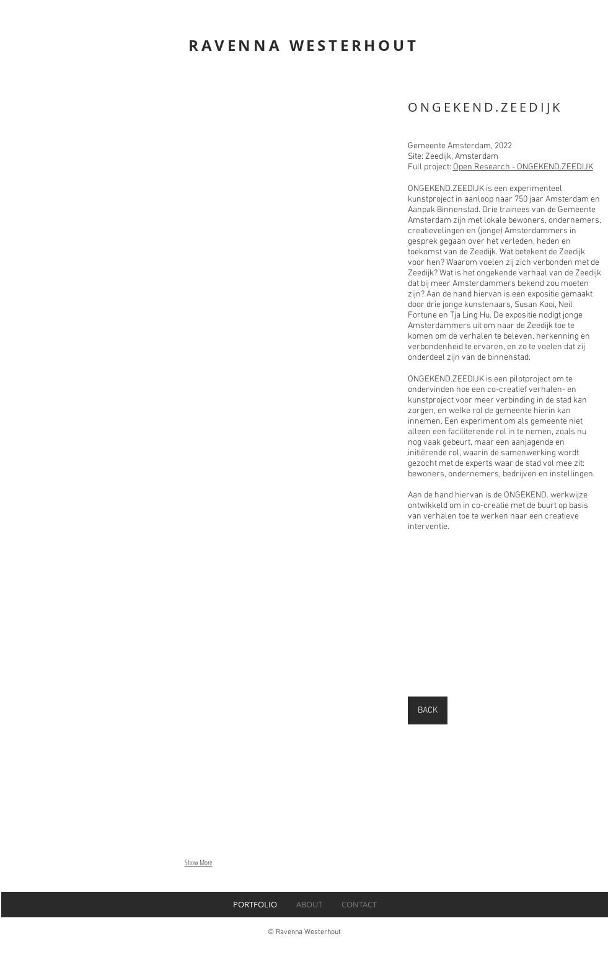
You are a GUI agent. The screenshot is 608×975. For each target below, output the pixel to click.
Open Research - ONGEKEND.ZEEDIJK (523, 167)
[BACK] (427, 710)
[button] (198, 215)
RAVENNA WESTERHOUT (303, 45)
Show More (199, 862)
